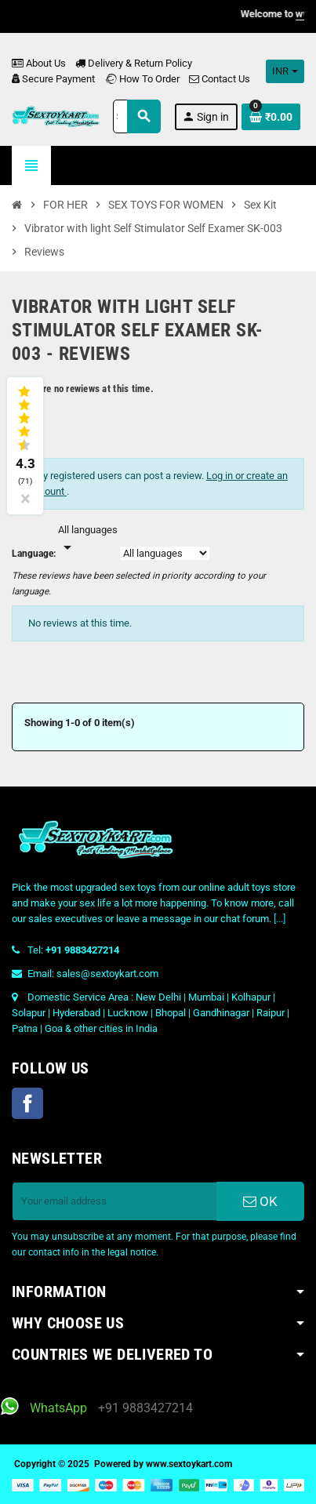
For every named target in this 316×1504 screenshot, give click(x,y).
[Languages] (88, 539)
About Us (39, 63)
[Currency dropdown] (285, 71)
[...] (279, 919)
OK (260, 1201)
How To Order (142, 79)
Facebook (27, 1103)
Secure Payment (53, 79)
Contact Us (219, 79)
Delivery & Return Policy (133, 63)
